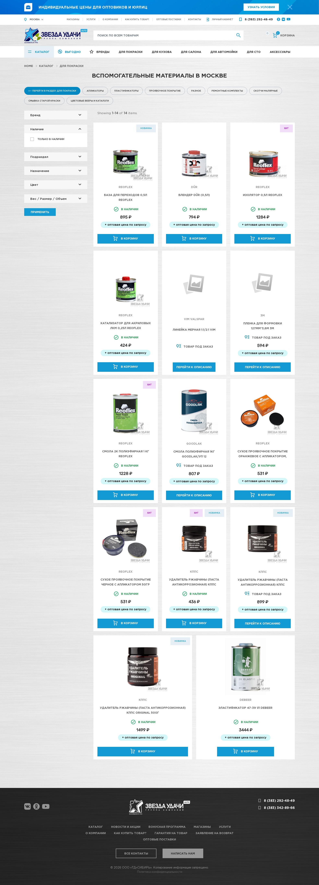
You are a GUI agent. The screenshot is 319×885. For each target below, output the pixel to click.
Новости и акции (125, 826)
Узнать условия (261, 7)
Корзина (285, 35)
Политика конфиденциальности (159, 871)
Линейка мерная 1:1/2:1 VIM (194, 329)
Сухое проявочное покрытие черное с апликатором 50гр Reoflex (126, 584)
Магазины (73, 19)
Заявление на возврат (215, 833)
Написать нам (183, 853)
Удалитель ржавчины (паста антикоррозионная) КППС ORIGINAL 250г (263, 584)
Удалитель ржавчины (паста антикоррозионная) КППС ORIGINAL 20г (194, 584)
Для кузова (162, 51)
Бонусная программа (167, 826)
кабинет (222, 19)
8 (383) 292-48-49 (259, 19)
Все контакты (136, 853)
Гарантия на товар (171, 833)
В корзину (129, 238)
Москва (35, 19)
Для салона (191, 51)
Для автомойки (223, 51)
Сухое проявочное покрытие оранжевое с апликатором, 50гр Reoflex (262, 456)
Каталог (42, 51)
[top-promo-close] (290, 7)
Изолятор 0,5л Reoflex (262, 194)
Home (28, 65)
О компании (110, 19)
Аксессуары (280, 51)
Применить (40, 211)
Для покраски (130, 51)
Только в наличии (50, 139)
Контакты (194, 19)
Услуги (90, 19)
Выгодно (73, 51)
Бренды (102, 51)
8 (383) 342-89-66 (279, 808)
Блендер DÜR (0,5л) (194, 194)
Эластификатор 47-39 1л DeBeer (245, 707)
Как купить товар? (137, 19)
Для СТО (254, 51)
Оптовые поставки (168, 19)
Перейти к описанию (194, 367)
